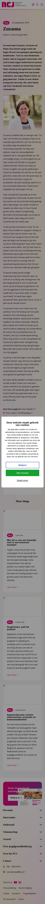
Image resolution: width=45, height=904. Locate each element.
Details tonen (22, 480)
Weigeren (22, 465)
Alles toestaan (22, 473)
